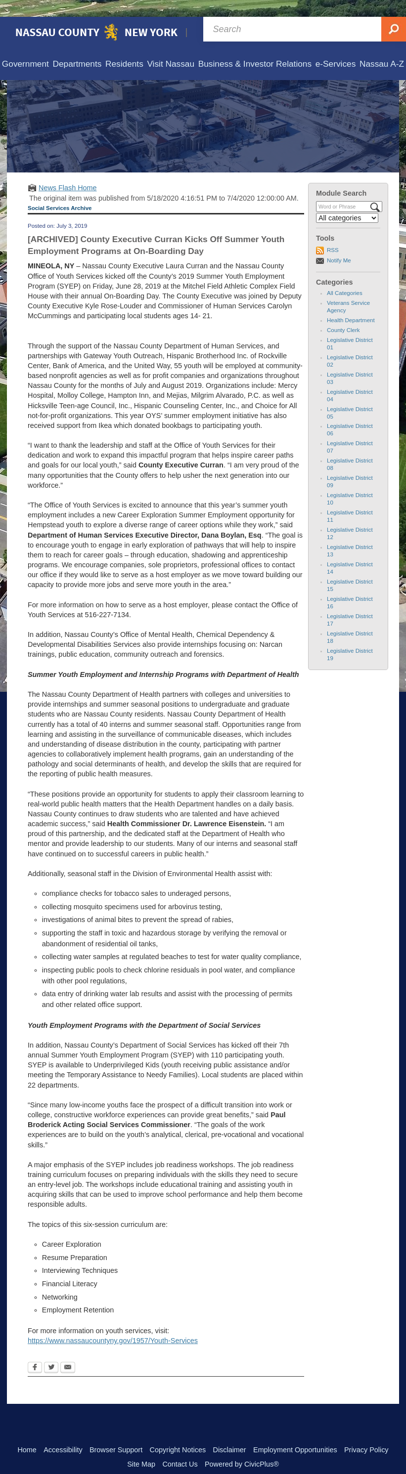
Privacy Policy (366, 1433)
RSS (333, 233)
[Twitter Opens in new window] (51, 1351)
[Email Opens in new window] (67, 1351)
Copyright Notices (178, 1433)
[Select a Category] (347, 201)
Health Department (351, 303)
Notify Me (339, 244)
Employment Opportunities (295, 1433)
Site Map (141, 1447)
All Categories (344, 276)
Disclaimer (229, 1433)
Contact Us (179, 1447)
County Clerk (343, 313)
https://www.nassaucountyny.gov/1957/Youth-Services (113, 1324)
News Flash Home (68, 171)
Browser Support (116, 1433)
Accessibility (63, 1433)
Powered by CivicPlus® (242, 1447)
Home (26, 1433)
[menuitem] (25, 47)
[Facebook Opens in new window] (35, 1351)
